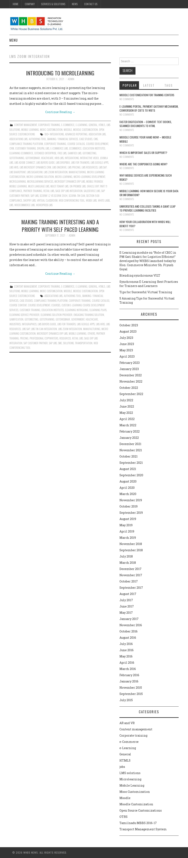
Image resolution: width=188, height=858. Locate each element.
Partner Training (32, 191)
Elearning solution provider (56, 315)
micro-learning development (89, 177)
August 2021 (127, 469)
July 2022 (126, 400)
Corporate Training (55, 144)
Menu (13, 40)
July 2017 (126, 600)
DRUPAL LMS (43, 148)
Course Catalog (76, 144)
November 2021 (130, 450)
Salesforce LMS (92, 191)
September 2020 (131, 475)
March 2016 (127, 669)
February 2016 (129, 675)
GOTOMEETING (89, 153)
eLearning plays (98, 310)
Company (30, 4)
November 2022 (130, 381)
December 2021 (130, 444)
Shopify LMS (29, 200)
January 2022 (129, 438)
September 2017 (131, 588)
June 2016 (126, 650)
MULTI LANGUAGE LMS (38, 186)
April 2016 (126, 663)
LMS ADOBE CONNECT (24, 163)
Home (15, 4)
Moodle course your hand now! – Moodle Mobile (145, 139)
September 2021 (131, 463)
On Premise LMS (78, 186)
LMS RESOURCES (90, 167)
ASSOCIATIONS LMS (18, 139)
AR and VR (127, 723)
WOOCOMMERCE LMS (24, 205)
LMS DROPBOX (63, 163)
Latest (149, 85)
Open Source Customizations (140, 810)
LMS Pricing (74, 167)
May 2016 (126, 656)
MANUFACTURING (77, 172)
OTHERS (91, 333)
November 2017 (130, 575)
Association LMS (97, 134)
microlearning (17, 181)
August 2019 (127, 519)
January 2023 (129, 369)
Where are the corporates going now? (143, 164)
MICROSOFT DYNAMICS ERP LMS (69, 181)
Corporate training (49, 125)
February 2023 (129, 363)
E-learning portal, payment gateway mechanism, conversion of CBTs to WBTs (148, 108)
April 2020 (127, 488)
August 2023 (128, 331)
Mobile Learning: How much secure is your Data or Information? (148, 193)
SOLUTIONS (68, 343)
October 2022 (128, 388)
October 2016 (128, 631)
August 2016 (127, 638)
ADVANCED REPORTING (76, 134)
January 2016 (128, 681)
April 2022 (127, 419)
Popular (130, 85)
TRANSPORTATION (83, 343)
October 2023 (128, 325)
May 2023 (126, 350)
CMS (96, 139)
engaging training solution (89, 315)
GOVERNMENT (77, 319)
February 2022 (129, 431)
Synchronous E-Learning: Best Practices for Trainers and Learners (148, 284)
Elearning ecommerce (21, 153)
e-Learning (81, 125)
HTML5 (102, 125)
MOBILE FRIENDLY (94, 181)
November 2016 (130, 625)
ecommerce (75, 148)
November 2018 (130, 544)
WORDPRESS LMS (44, 205)
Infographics (29, 324)
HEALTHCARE (47, 158)
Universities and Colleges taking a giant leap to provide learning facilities (147, 208)
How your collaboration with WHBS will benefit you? (145, 223)
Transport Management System (143, 829)
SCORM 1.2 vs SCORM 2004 (54, 196)
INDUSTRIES (15, 324)
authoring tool (37, 139)
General (93, 125)
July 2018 (126, 556)
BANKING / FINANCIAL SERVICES (62, 139)
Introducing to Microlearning (60, 73)
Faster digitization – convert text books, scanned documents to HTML (145, 124)
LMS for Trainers (80, 163)
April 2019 (126, 531)
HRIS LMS (59, 158)
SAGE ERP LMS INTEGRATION (69, 191)
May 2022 (126, 413)
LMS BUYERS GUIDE (45, 163)
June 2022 (126, 406)
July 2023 (126, 338)
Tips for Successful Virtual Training (145, 292)
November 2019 (130, 500)
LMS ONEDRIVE (59, 167)
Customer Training (25, 148)
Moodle (68, 130)
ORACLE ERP (93, 186)
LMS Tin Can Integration (44, 329)
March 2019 (127, 538)
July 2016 (126, 644)
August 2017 (127, 594)
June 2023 (126, 344)
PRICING (24, 338)
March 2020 (127, 494)
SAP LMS (35, 196)
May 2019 (126, 525)
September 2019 (131, 513)
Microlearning (130, 779)
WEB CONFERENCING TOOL (72, 200)
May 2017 (126, 613)
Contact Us (91, 4)
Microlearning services (40, 181)
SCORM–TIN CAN (77, 196)
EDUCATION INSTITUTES (94, 148)
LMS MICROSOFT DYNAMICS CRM (35, 167)
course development (97, 144)
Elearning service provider (24, 315)
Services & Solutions (53, 4)
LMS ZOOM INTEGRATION (56, 172)
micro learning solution (40, 177)
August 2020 (128, 481)
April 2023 (127, 356)
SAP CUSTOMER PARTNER (36, 343)
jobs (122, 767)
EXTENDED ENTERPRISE (45, 153)
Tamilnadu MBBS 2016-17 (138, 823)
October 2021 (128, 456)
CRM (11, 148)
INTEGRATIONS (72, 158)
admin (71, 79)
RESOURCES (65, 338)
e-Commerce (67, 125)
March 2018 (127, 563)
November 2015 (130, 688)
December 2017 (130, 569)
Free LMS (62, 153)
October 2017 (128, 581)
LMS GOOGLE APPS (99, 163)
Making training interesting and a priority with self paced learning (60, 225)
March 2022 (127, 425)
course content (18, 305)
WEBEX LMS (91, 200)
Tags (168, 85)
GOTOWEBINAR (32, 158)
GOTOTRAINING (16, 158)
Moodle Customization (85, 130)
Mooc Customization (51, 130)
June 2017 (126, 606)
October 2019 (128, 506)
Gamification (16, 319)
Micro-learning (63, 177)
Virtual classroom (47, 200)
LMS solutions (129, 773)
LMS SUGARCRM (35, 172)
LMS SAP (103, 167)
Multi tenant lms (59, 186)
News (75, 4)
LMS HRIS (13, 167)
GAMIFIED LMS (74, 153)
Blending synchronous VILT (139, 275)
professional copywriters (44, 338)
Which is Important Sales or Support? (143, 152)
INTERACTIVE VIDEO (89, 158)
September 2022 (131, 394)
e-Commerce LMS (59, 148)
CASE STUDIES (85, 139)
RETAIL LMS (48, 191)
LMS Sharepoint (17, 172)
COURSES (55, 305)
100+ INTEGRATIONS (54, 134)
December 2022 (130, 375)
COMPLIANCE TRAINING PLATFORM (26, 144)
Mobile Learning (30, 130)
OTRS (123, 817)
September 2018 (131, 550)
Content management (25, 125)
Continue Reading (60, 112)
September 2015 (131, 694)
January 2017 (129, 619)
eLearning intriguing (76, 310)
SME (60, 343)
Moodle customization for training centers (146, 95)
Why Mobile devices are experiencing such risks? (145, 177)
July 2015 (126, 700)
